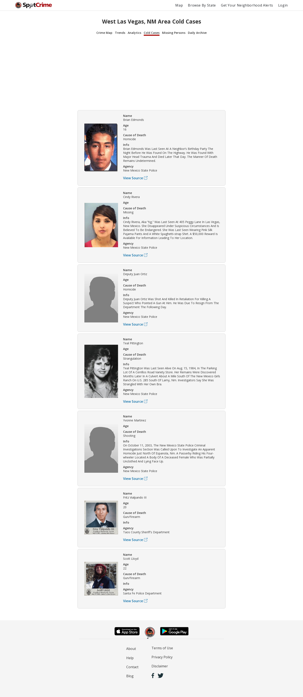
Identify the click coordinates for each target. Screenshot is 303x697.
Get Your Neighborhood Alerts (247, 5)
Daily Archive (197, 33)
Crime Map (104, 33)
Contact (132, 667)
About (131, 648)
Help (130, 658)
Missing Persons (173, 33)
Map (179, 5)
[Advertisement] (151, 72)
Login (283, 5)
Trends (120, 33)
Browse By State (202, 5)
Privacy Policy (162, 657)
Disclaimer (160, 666)
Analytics (134, 33)
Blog (130, 676)
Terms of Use (162, 648)
